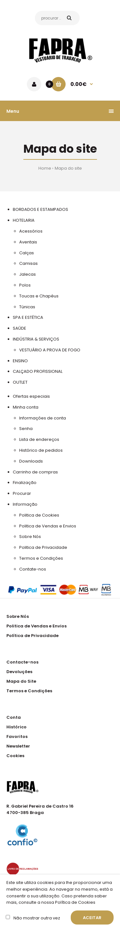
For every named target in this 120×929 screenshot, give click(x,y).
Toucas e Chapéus (39, 296)
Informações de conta (42, 418)
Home (44, 168)
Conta (13, 717)
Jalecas (27, 274)
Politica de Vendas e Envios (47, 526)
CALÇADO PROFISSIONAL (37, 371)
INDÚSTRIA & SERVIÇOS (36, 339)
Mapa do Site (21, 681)
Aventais (28, 242)
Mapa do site (68, 168)
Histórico (16, 727)
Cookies (15, 756)
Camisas (28, 263)
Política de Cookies (74, 902)
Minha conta (25, 407)
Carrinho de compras (35, 472)
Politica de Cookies (39, 515)
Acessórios (31, 231)
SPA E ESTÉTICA (28, 317)
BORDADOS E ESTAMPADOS (40, 209)
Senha (26, 429)
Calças (26, 253)
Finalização (24, 483)
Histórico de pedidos (41, 450)
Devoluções (19, 672)
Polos (25, 285)
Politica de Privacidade (43, 547)
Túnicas (27, 307)
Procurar (22, 493)
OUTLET (20, 382)
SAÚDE (19, 328)
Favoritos (17, 736)
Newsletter (18, 746)
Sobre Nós (30, 537)
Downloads (31, 461)
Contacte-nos (22, 662)
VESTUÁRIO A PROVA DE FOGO (49, 350)
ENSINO (20, 361)
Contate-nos (32, 569)
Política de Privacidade (32, 636)
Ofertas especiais (31, 396)
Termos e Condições (41, 558)
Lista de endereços (39, 439)
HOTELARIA (24, 220)
